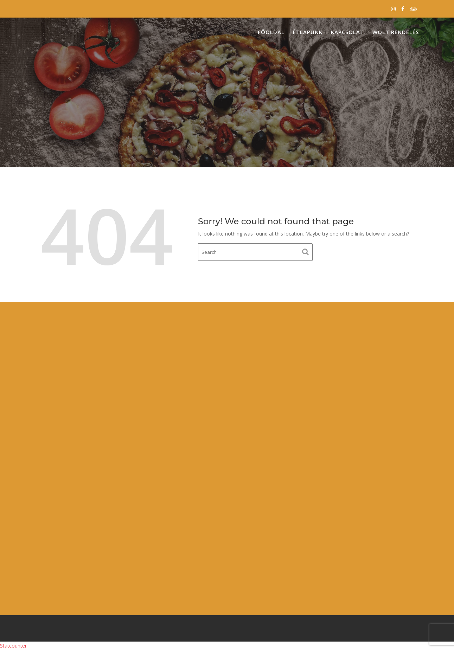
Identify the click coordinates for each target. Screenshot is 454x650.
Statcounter (13, 645)
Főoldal (271, 32)
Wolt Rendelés (395, 32)
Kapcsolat (347, 32)
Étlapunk (307, 32)
